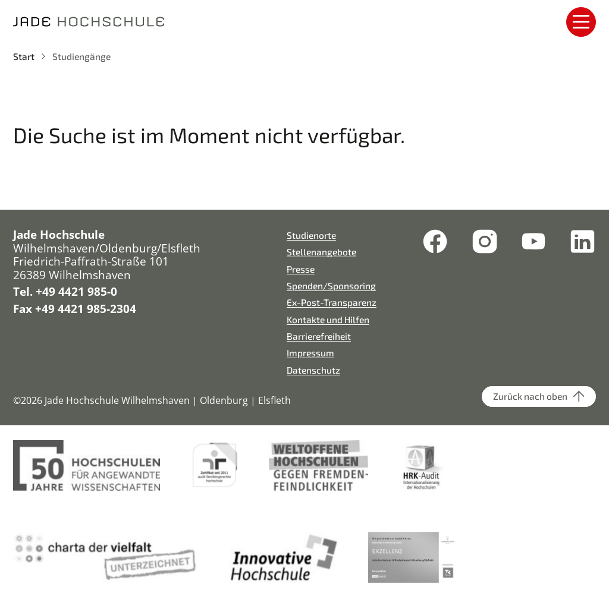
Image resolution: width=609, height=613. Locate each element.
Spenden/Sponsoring (331, 285)
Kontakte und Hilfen (328, 319)
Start (23, 56)
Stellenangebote (321, 251)
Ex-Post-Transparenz (331, 302)
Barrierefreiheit (319, 336)
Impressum (310, 352)
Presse (301, 268)
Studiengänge (81, 56)
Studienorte (311, 235)
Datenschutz (313, 369)
